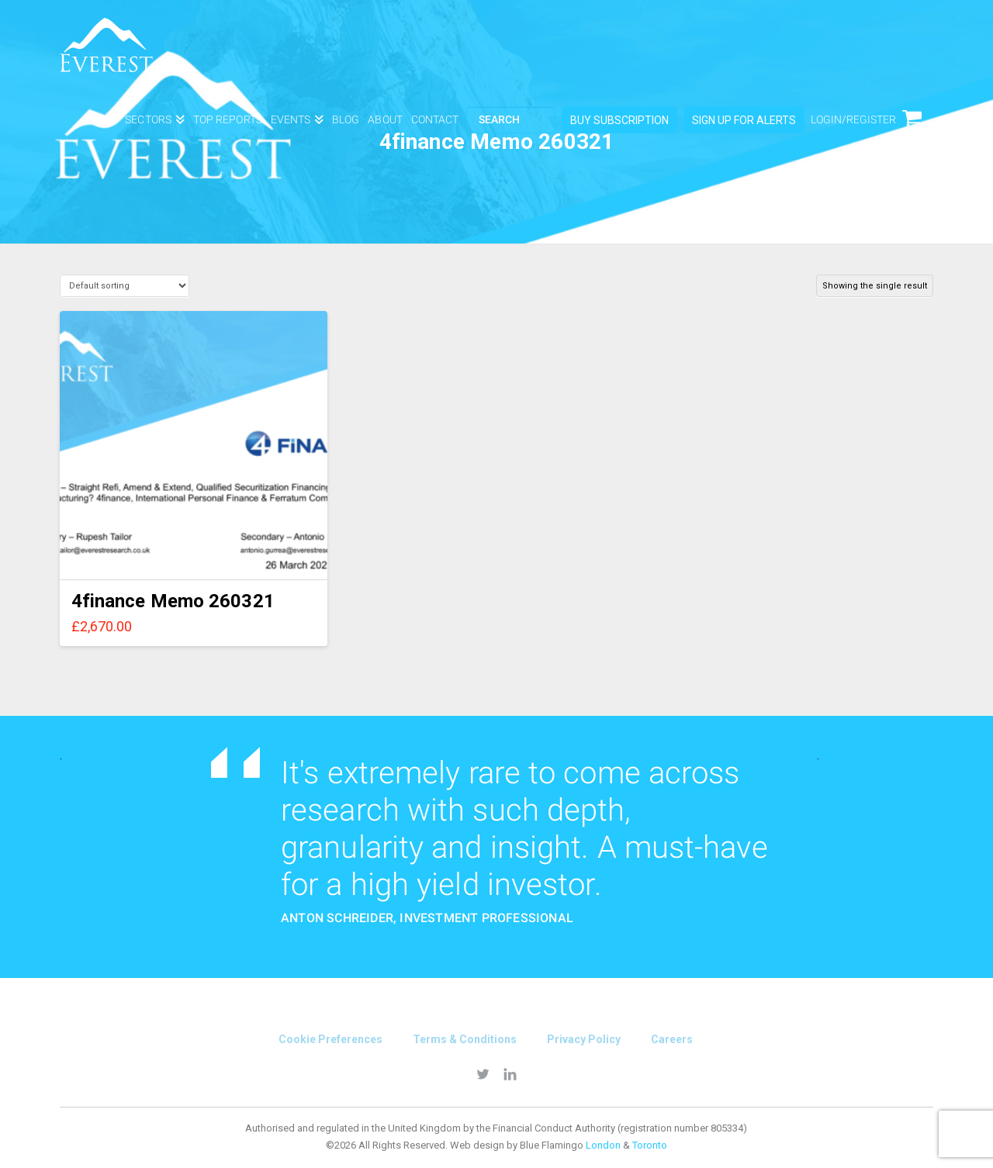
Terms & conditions (465, 1039)
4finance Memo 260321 (173, 601)
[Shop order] (124, 286)
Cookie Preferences (330, 1039)
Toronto (649, 1145)
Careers (672, 1039)
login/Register (853, 119)
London (603, 1145)
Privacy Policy (584, 1039)
